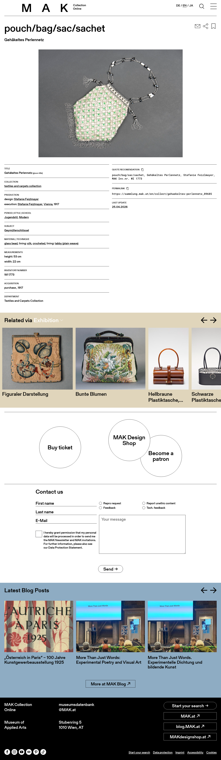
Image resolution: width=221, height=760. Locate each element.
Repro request (112, 503)
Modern (24, 217)
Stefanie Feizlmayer (26, 199)
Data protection (163, 752)
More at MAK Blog (110, 684)
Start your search (190, 706)
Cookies (211, 752)
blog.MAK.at (190, 726)
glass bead (11, 243)
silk (29, 243)
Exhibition (46, 320)
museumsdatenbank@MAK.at (76, 707)
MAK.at (190, 716)
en (185, 5)
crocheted (39, 243)
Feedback (109, 507)
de (178, 5)
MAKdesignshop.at (190, 737)
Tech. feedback (156, 507)
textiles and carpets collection (22, 186)
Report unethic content (161, 503)
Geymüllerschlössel (16, 230)
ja (191, 5)
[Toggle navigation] (213, 7)
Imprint (179, 752)
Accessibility (195, 752)
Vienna (48, 204)
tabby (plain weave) (66, 243)
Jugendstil (11, 217)
